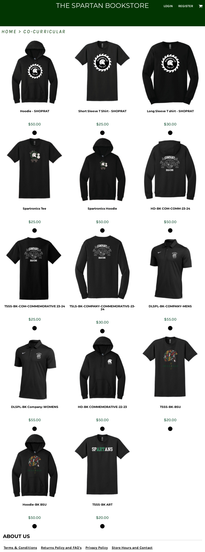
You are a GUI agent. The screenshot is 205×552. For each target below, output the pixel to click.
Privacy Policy (96, 548)
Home (9, 31)
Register (185, 6)
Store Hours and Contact (132, 548)
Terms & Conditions (20, 548)
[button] (201, 6)
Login (168, 6)
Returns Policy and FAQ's (61, 548)
